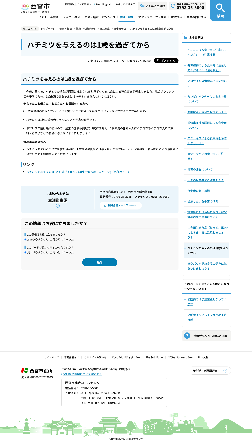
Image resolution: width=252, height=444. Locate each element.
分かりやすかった (37, 239)
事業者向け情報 (196, 17)
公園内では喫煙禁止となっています (206, 301)
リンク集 (203, 357)
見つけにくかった (63, 252)
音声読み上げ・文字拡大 (77, 4)
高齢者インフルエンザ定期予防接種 (207, 317)
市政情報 (176, 17)
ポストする (168, 60)
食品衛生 (105, 28)
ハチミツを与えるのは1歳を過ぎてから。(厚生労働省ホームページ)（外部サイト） (78, 172)
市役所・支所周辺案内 (206, 370)
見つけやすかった (37, 252)
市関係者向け (71, 357)
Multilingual (103, 4)
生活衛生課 (57, 200)
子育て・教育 (71, 17)
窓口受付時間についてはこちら (82, 374)
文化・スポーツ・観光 (152, 17)
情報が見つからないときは (210, 336)
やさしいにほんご (125, 4)
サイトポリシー (154, 357)
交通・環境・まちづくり (100, 17)
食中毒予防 (120, 28)
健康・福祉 (127, 17)
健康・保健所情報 (86, 28)
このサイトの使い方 (95, 357)
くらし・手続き (49, 17)
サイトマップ (51, 357)
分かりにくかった (63, 239)
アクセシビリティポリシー (126, 357)
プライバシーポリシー (180, 357)
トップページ (48, 28)
